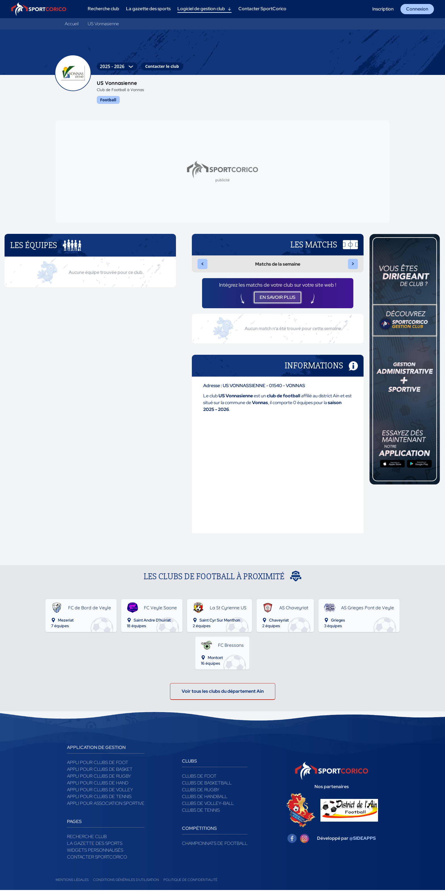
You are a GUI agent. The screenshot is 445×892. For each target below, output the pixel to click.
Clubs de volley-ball (208, 805)
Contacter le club (162, 66)
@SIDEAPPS (362, 840)
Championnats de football (214, 845)
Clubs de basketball (207, 785)
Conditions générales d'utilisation (126, 882)
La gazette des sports (94, 845)
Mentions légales (72, 882)
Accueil (72, 24)
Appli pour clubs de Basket (100, 771)
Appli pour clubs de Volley (100, 792)
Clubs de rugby (200, 792)
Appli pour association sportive (105, 805)
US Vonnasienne (103, 24)
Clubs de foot (199, 778)
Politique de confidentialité (190, 882)
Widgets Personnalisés (95, 852)
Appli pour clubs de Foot (97, 764)
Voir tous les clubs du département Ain (223, 693)
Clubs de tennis (201, 812)
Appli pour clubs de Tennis (99, 798)
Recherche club (87, 838)
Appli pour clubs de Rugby (99, 778)
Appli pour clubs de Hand (97, 785)
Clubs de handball (204, 798)
